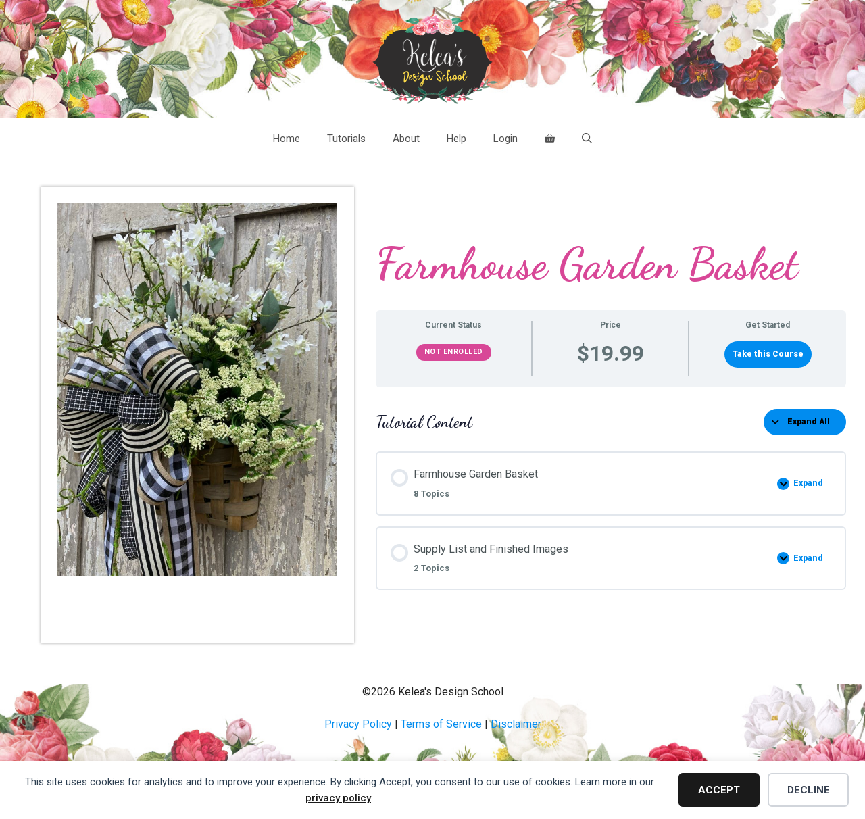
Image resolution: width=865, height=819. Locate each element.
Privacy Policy (358, 724)
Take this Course (768, 354)
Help (456, 138)
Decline (808, 790)
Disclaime (514, 724)
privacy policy (338, 798)
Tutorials (346, 138)
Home (286, 138)
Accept (719, 790)
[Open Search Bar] (587, 138)
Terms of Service (441, 724)
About (406, 138)
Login (505, 138)
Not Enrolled (453, 351)
